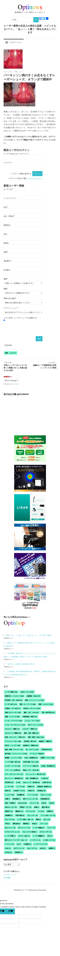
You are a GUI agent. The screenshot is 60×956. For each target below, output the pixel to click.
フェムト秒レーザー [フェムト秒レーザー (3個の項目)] (48, 815)
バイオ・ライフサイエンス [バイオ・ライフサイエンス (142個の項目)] (15, 725)
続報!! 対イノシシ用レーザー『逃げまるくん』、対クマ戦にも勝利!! (29, 635)
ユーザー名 (8, 189)
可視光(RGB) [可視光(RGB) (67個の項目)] (46, 749)
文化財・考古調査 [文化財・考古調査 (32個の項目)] (48, 766)
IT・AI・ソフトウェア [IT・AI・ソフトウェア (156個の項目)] (13, 721)
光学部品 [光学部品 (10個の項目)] (41, 791)
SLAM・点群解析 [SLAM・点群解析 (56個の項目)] (31, 758)
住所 (5, 234)
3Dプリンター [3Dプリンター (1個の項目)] (19, 848)
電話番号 (7, 261)
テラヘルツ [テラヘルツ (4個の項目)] (30, 811)
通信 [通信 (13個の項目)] (7, 791)
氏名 (6, 207)
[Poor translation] (10, 911)
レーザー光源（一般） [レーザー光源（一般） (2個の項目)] (25, 819)
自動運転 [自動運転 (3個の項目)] (8, 815)
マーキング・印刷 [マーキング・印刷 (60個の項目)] (37, 754)
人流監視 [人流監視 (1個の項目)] (27, 844)
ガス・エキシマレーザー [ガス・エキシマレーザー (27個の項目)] (14, 774)
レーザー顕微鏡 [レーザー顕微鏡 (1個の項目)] (38, 836)
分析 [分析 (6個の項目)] (44, 803)
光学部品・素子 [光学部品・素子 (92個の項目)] (30, 741)
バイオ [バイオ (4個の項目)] (41, 811)
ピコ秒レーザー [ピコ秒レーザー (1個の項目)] (49, 840)
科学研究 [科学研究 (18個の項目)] (9, 782)
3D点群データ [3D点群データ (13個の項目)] (19, 791)
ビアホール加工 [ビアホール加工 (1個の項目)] (24, 836)
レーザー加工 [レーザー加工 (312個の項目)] (11, 704)
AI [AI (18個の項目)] (18, 782)
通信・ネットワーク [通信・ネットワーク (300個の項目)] (27, 704)
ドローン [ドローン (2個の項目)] (43, 824)
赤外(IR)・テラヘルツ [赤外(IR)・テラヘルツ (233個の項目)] (31, 708)
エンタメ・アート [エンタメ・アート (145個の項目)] (32, 721)
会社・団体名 (9, 216)
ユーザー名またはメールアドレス (16, 154)
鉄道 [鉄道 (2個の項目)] (34, 824)
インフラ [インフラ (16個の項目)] (20, 786)
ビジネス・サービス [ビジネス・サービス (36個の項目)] (12, 766)
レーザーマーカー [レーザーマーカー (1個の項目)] (40, 844)
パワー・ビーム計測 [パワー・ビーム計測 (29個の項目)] (12, 770)
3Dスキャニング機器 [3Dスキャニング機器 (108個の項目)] (13, 733)
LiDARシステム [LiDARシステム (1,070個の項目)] (27, 692)
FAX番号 (7, 270)
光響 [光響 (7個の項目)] (7, 799)
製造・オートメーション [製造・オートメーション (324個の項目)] (34, 700)
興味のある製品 (10, 298)
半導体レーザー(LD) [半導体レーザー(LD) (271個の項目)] (12, 708)
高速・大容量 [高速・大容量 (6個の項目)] (10, 803)
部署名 (6, 243)
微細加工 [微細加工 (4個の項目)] (19, 811)
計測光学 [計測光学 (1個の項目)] (18, 852)
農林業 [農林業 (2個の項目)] (26, 824)
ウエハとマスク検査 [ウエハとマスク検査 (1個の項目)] (29, 832)
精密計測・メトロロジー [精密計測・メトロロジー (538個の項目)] (14, 696)
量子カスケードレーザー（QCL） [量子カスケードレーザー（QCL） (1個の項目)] (16, 840)
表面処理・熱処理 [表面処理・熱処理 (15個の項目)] (44, 786)
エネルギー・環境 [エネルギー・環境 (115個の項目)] (29, 729)
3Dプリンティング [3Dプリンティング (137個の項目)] (35, 725)
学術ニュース (18, 72)
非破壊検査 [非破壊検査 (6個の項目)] (45, 799)
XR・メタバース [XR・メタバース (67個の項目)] (32, 749)
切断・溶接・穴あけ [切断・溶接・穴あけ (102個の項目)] (36, 737)
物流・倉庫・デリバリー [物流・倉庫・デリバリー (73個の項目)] (14, 749)
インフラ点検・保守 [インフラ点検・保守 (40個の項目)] (12, 762)
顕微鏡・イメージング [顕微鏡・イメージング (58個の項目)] (13, 758)
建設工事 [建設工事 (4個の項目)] (45, 807)
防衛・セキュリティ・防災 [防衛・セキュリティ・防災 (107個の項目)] (15, 737)
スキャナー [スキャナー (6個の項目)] (34, 803)
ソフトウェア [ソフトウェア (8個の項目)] (32, 795)
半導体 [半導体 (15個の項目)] (30, 786)
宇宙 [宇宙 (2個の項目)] (7, 824)
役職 (6, 252)
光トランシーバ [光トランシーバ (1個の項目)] (24, 828)
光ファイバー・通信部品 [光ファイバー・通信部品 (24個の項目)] (14, 778)
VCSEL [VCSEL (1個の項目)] (8, 848)
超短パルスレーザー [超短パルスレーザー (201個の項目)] (13, 712)
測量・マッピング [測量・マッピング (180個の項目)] (12, 717)
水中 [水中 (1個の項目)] (49, 836)
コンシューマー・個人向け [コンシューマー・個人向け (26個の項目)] (35, 774)
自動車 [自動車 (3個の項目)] (50, 811)
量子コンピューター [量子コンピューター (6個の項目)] (30, 799)
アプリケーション (11, 308)
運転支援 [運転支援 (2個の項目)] (16, 824)
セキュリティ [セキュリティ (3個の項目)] (32, 815)
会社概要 (7, 877)
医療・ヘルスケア (10, 353)
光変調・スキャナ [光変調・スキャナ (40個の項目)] (47, 758)
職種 (6, 288)
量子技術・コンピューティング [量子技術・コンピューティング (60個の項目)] (16, 754)
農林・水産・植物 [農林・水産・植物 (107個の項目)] (31, 733)
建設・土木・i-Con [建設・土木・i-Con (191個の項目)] (31, 712)
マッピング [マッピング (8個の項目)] (9, 795)
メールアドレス (10, 198)
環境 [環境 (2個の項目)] (38, 819)
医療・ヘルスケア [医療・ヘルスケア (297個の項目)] (46, 704)
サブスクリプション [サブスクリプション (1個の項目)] (12, 832)
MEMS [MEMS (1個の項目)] (43, 848)
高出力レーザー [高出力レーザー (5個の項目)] (11, 807)
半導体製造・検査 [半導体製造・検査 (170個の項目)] (29, 717)
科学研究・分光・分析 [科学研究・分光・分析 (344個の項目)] (13, 700)
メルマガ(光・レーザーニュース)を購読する (20, 318)
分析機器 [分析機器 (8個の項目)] (20, 795)
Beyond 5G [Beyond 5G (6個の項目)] (22, 803)
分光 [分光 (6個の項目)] (51, 803)
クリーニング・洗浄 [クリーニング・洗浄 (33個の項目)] (30, 766)
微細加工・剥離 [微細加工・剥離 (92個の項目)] (45, 741)
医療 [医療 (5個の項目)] (36, 807)
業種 (6, 279)
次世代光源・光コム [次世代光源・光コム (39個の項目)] (30, 762)
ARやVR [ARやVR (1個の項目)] (8, 852)
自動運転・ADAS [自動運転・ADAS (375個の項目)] (33, 696)
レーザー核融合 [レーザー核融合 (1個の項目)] (38, 828)
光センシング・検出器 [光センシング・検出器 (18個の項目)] (31, 782)
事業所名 (7, 225)
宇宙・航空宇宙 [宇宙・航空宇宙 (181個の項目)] (48, 712)
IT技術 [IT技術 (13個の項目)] (31, 791)
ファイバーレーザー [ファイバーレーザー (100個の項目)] (13, 741)
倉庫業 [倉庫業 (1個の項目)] (52, 848)
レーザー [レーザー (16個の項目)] (9, 786)
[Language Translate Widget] (11, 380)
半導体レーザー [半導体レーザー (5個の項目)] (25, 807)
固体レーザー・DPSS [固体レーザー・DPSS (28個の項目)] (31, 770)
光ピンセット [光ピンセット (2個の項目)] (10, 828)
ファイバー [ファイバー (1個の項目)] (9, 844)
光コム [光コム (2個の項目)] (47, 819)
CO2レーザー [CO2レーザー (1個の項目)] (32, 848)
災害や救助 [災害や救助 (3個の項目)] (20, 815)
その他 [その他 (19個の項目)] (44, 778)
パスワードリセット (34, 178)
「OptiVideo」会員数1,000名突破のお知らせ (20, 664)
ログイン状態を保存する (22, 174)
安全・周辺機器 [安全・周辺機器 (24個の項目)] (32, 778)
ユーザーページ (10, 874)
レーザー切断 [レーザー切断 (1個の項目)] (10, 836)
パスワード (8, 163)
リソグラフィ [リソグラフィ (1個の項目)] (35, 840)
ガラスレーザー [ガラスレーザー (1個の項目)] (45, 832)
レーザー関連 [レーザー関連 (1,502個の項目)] (11, 692)
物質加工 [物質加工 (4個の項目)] (8, 811)
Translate (14, 384)
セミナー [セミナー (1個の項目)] (51, 828)
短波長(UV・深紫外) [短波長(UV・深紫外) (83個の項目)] (30, 745)
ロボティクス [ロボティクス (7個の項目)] (46, 795)
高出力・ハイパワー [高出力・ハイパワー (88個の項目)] (12, 745)
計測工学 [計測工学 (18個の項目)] (47, 782)
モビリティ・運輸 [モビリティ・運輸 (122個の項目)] (12, 729)
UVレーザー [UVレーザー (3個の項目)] (9, 819)
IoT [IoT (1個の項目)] (19, 844)
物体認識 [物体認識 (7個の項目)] (16, 799)
